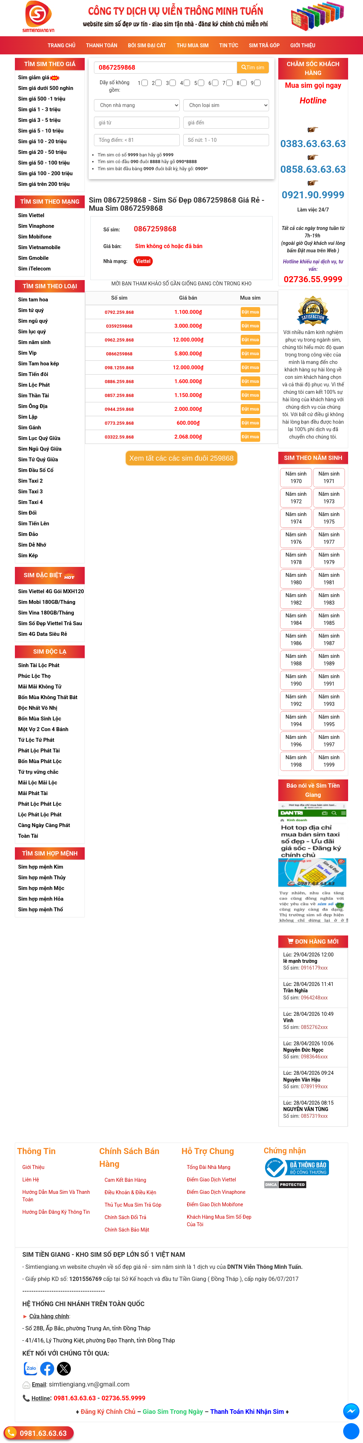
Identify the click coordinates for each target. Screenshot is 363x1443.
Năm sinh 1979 (328, 558)
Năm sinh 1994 (296, 720)
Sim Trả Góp (264, 45)
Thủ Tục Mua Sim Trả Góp (133, 1205)
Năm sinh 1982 (296, 599)
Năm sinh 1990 (296, 680)
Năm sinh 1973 (328, 497)
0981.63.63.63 (43, 1433)
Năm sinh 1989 (328, 659)
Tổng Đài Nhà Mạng (208, 1167)
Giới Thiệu (302, 45)
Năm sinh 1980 (296, 578)
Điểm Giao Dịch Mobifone (215, 1204)
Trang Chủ (62, 45)
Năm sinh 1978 (296, 558)
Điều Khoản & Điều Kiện (130, 1192)
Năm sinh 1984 (296, 619)
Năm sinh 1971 (328, 477)
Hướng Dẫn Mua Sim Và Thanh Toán (56, 1195)
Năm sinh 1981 (328, 578)
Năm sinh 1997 (328, 740)
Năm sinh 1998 (296, 761)
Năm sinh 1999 (328, 761)
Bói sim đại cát (147, 45)
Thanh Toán (101, 45)
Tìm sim (252, 67)
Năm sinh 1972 (296, 497)
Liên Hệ (30, 1179)
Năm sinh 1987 (328, 639)
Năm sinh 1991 (328, 680)
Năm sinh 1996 (296, 740)
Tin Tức (229, 45)
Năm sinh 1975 (328, 518)
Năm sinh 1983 (328, 599)
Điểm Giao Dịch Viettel (211, 1179)
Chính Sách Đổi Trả (125, 1217)
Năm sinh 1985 (328, 619)
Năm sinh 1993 (328, 700)
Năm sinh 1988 (296, 659)
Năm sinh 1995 (328, 720)
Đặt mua (250, 312)
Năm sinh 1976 (296, 538)
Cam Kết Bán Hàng (125, 1180)
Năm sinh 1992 (296, 700)
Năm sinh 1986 (296, 639)
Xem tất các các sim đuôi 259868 (181, 458)
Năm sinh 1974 (296, 518)
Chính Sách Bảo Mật (127, 1230)
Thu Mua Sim (192, 45)
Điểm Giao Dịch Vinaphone (216, 1192)
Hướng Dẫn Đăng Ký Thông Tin (56, 1212)
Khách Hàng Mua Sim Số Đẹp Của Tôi (219, 1220)
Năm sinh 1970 (296, 477)
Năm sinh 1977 (328, 538)
